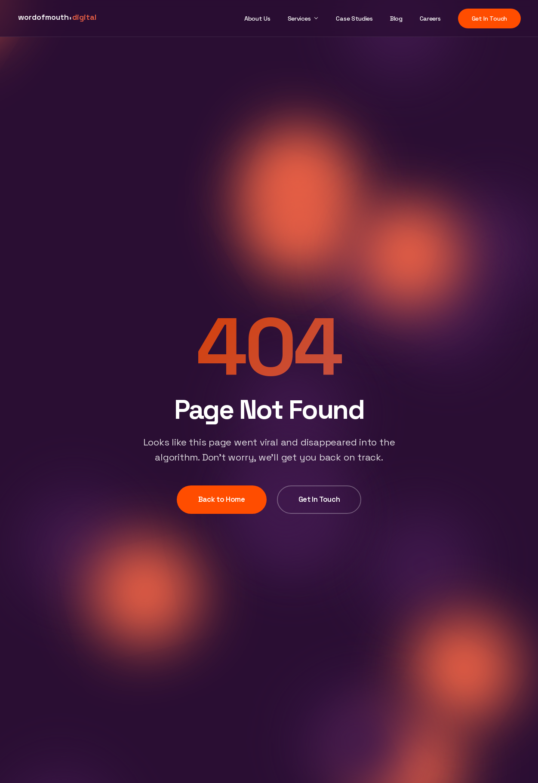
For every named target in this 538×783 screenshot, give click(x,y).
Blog (396, 18)
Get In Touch (489, 18)
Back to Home (221, 499)
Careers (430, 18)
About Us (257, 18)
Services (299, 18)
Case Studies (354, 18)
